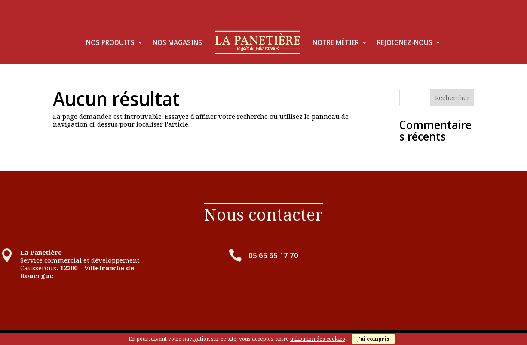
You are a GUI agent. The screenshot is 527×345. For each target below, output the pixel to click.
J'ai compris (373, 338)
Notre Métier (336, 42)
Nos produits (110, 42)
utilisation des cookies (317, 338)
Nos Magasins (177, 42)
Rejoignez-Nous (404, 42)
